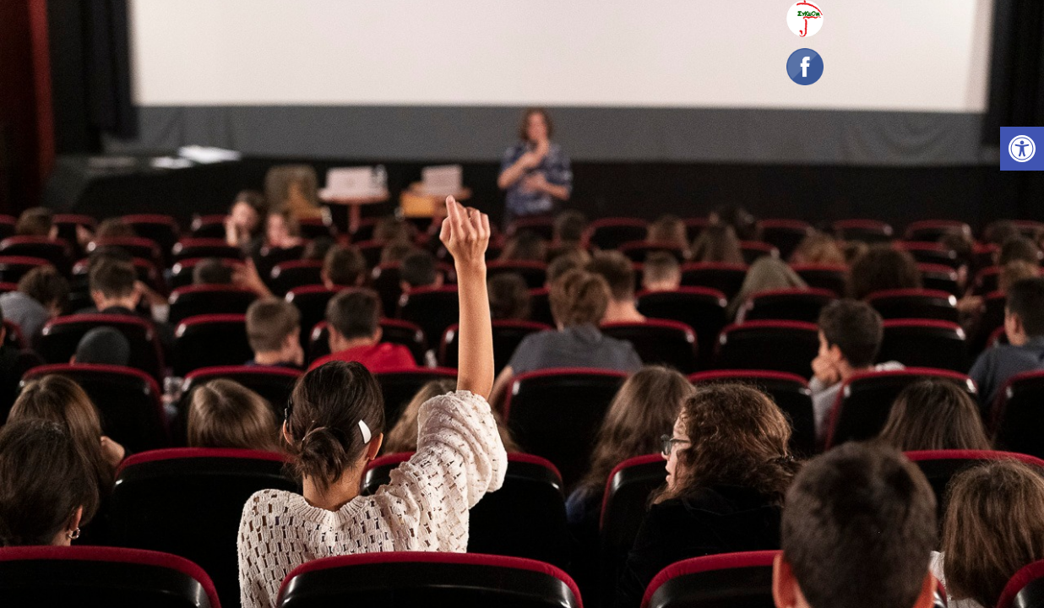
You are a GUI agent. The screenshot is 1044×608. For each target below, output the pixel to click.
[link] (1022, 149)
